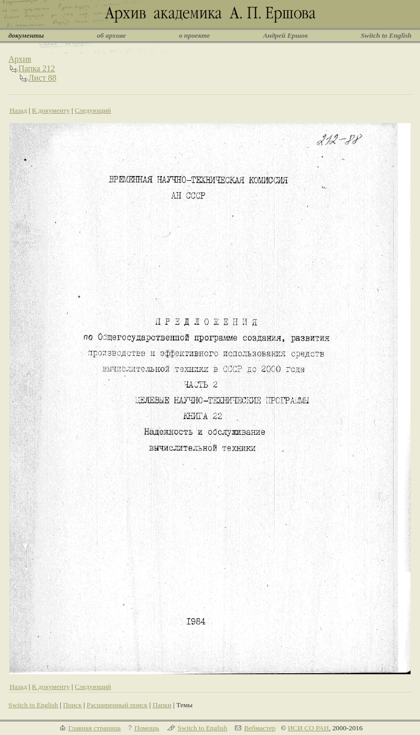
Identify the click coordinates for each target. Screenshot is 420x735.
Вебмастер (259, 728)
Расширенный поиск (117, 705)
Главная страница (94, 728)
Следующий (92, 110)
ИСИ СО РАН (308, 728)
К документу (51, 110)
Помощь (146, 728)
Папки (162, 705)
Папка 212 (36, 68)
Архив (19, 58)
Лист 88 (42, 77)
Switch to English (386, 35)
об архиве (111, 35)
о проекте (194, 35)
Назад (18, 110)
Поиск (72, 705)
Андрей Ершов (285, 35)
